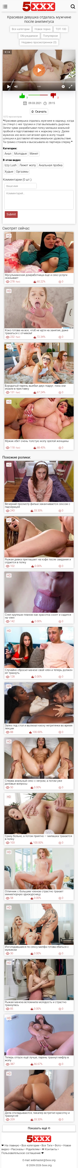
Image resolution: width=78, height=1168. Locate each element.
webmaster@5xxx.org (43, 1160)
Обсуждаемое (29, 35)
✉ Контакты (49, 1149)
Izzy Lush (11, 165)
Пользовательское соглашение (21, 1153)
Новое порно (42, 29)
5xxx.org (47, 1165)
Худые (9, 171)
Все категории (21, 29)
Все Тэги (47, 1145)
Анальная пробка (51, 165)
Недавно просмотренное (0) (39, 42)
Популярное (50, 35)
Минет (34, 153)
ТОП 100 (61, 29)
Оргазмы (22, 171)
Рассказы (17, 1149)
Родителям (33, 1149)
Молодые (20, 153)
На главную (12, 1145)
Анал (8, 153)
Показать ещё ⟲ (39, 1128)
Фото (58, 1145)
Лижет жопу (28, 165)
